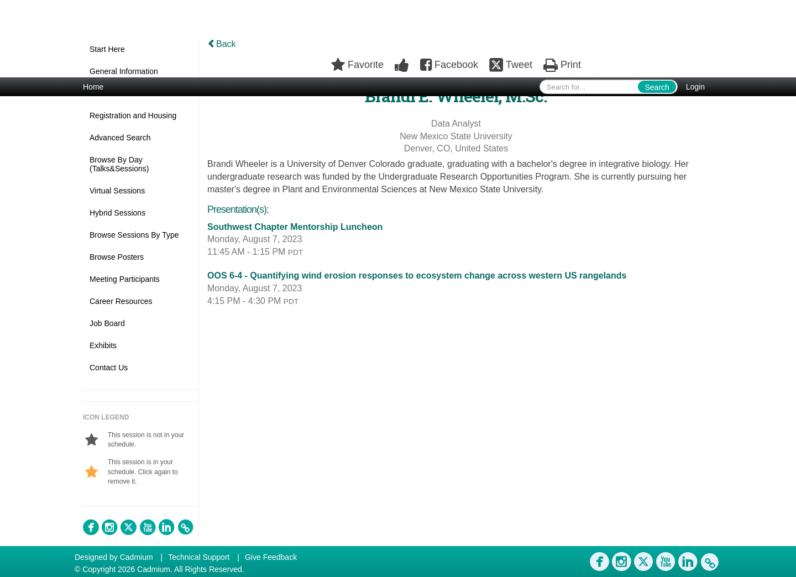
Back (221, 44)
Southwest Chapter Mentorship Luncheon (295, 227)
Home (93, 86)
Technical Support (198, 557)
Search (657, 87)
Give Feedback (271, 557)
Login (695, 86)
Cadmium (136, 557)
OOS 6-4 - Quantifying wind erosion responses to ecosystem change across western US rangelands (416, 275)
